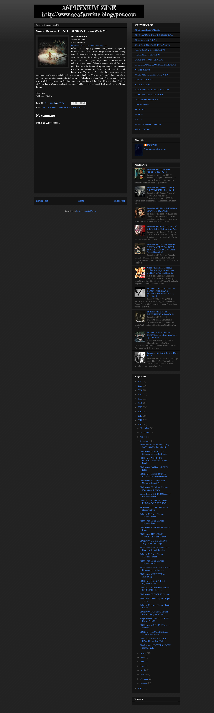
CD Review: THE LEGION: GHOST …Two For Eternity (153, 535)
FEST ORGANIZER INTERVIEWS (150, 50)
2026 (140, 381)
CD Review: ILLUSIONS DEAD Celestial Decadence (154, 633)
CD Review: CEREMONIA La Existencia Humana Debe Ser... (154, 475)
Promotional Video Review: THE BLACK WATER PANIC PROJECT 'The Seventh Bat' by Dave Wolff (161, 292)
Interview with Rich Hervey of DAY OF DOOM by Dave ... (155, 589)
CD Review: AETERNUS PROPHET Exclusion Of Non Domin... (153, 460)
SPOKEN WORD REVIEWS (147, 100)
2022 (140, 399)
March (143, 674)
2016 (140, 424)
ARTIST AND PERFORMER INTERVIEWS (154, 35)
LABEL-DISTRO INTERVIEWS (149, 60)
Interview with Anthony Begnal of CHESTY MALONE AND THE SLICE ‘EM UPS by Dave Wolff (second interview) (161, 248)
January (143, 683)
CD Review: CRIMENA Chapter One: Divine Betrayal (154, 488)
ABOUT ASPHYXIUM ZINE (147, 30)
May (142, 666)
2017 (140, 420)
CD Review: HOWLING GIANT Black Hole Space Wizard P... (154, 613)
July (142, 657)
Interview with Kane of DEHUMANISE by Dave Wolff (160, 313)
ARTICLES (140, 109)
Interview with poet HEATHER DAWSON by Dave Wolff (153, 640)
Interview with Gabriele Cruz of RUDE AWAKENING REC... (153, 502)
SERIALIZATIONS (143, 129)
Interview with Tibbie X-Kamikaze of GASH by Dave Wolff (162, 209)
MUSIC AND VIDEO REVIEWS (57, 107)
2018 (140, 416)
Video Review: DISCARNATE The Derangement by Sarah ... (155, 568)
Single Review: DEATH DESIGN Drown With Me (154, 619)
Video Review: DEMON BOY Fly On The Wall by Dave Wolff (154, 446)
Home (81, 200)
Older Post (119, 200)
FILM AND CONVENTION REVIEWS (152, 90)
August (143, 653)
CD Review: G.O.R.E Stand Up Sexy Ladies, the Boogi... (153, 542)
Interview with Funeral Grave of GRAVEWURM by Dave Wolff (160, 188)
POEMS (138, 119)
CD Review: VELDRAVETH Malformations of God (152, 482)
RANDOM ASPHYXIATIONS (148, 124)
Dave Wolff (152, 145)
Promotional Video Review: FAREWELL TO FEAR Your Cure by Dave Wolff (162, 335)
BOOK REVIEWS (142, 85)
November (145, 432)
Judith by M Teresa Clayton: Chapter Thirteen (152, 562)
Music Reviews (79, 107)
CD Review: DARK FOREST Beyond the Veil (152, 582)
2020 (140, 407)
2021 (140, 403)
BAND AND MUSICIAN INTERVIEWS (152, 45)
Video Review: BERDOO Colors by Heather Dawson (155, 495)
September (145, 441)
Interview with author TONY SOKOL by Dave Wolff (159, 170)
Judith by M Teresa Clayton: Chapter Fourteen (152, 555)
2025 (140, 386)
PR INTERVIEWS (142, 70)
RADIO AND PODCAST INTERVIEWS (152, 75)
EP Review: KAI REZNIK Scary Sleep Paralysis (154, 508)
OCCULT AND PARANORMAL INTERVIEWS (155, 65)
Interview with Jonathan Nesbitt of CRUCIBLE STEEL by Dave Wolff (162, 227)
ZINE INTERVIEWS (144, 80)
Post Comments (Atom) (86, 211)
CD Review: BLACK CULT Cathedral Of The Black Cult (153, 452)
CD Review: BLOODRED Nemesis (155, 594)
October (144, 437)
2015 (140, 688)
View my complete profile (155, 149)
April (142, 670)
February (144, 679)
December (145, 428)
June (142, 662)
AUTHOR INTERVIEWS (146, 40)
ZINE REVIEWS (142, 104)
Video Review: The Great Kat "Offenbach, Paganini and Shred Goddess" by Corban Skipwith (160, 270)
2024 (140, 390)
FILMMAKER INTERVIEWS (148, 55)
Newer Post (42, 200)
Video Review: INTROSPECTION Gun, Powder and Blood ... (155, 548)
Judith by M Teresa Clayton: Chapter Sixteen (152, 515)
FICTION (139, 114)
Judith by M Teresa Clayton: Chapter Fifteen (152, 522)
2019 (140, 412)
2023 (140, 394)
